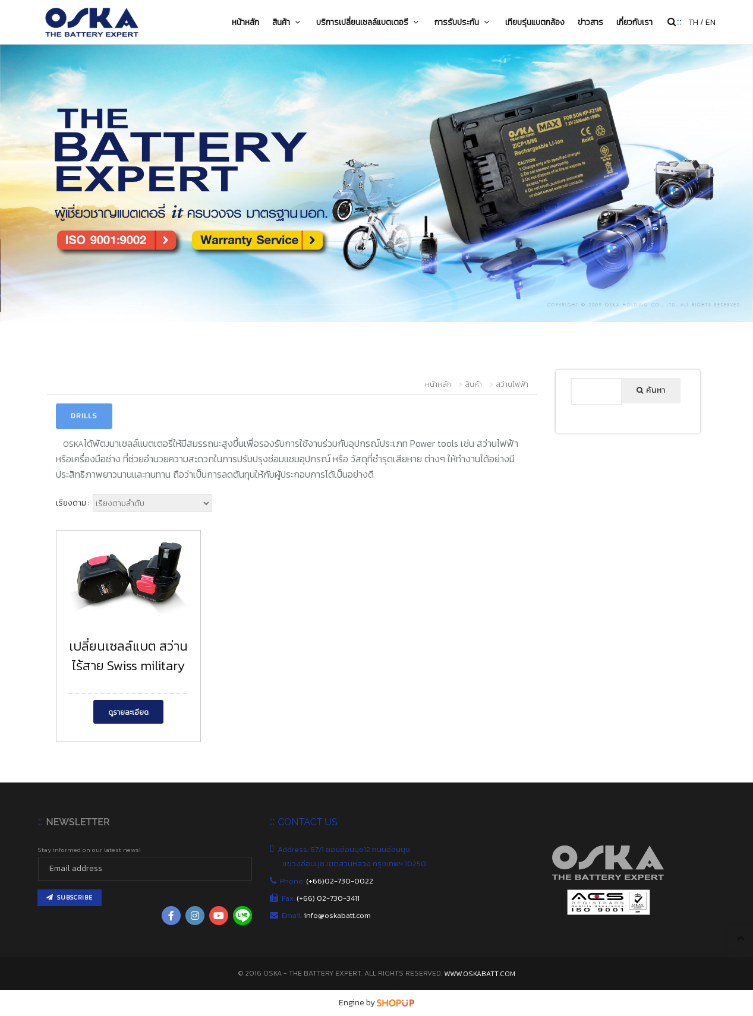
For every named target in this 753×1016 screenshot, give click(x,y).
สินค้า (287, 22)
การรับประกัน (463, 22)
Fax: (321, 898)
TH (693, 22)
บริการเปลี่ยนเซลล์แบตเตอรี (368, 22)
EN (710, 22)
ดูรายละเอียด (128, 712)
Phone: (328, 880)
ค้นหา (651, 390)
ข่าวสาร (590, 22)
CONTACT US (307, 822)
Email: (327, 915)
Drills (84, 416)
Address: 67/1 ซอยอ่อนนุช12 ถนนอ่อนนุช (346, 849)
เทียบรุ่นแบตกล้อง (535, 22)
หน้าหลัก (245, 22)
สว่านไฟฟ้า (512, 384)
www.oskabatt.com (479, 973)
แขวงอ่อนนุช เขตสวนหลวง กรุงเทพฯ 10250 (355, 863)
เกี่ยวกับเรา (634, 22)
